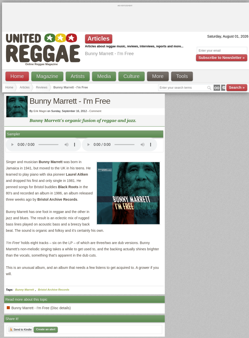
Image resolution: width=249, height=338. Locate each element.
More (158, 76)
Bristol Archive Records (53, 289)
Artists (78, 76)
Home (17, 76)
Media (104, 76)
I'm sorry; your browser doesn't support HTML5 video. (43, 144)
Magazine (47, 76)
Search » (237, 87)
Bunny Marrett (24, 289)
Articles (25, 87)
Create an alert (45, 329)
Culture (131, 76)
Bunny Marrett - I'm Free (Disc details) (41, 308)
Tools (182, 76)
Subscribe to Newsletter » (221, 57)
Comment (95, 110)
